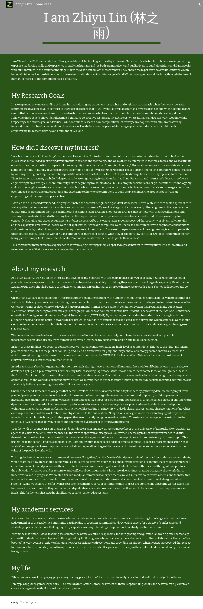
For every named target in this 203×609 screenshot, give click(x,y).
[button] (199, 4)
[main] (101, 27)
